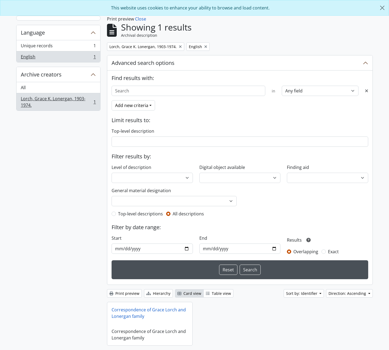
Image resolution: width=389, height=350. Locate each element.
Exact (333, 252)
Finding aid (298, 167)
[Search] (188, 91)
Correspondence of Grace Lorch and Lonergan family (149, 313)
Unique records (58, 46)
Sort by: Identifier (302, 293)
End (203, 238)
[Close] (382, 7)
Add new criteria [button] (131, 105)
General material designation (141, 191)
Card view (189, 293)
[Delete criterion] (366, 91)
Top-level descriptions (140, 214)
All (23, 88)
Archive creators (41, 74)
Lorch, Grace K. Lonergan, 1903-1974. (58, 102)
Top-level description (133, 131)
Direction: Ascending (347, 293)
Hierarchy (158, 293)
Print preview (124, 293)
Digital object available (222, 167)
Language (33, 32)
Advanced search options (143, 62)
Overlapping (305, 252)
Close (140, 19)
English (58, 58)
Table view (218, 293)
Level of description (131, 167)
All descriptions (188, 214)
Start (117, 238)
